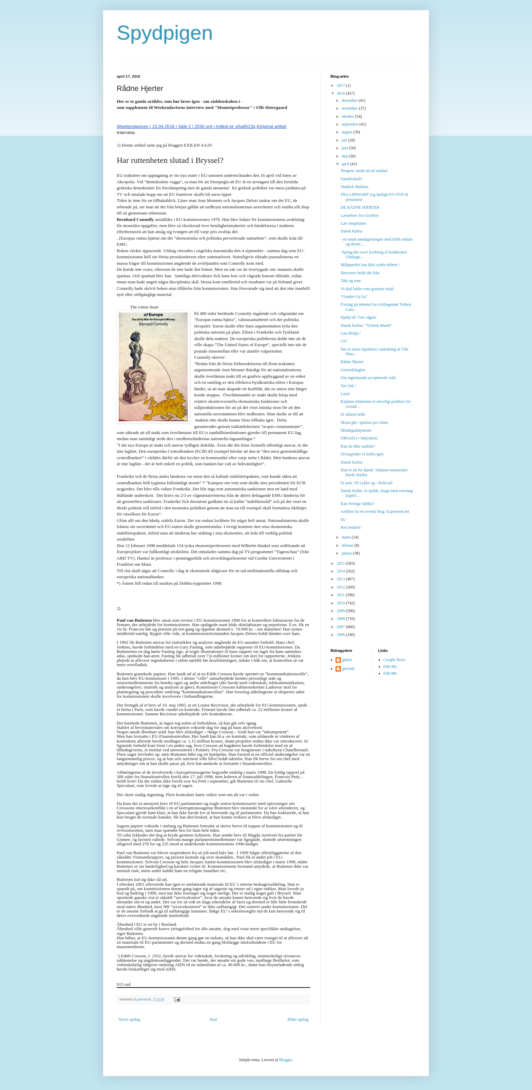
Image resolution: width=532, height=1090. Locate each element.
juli (345, 140)
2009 (341, 610)
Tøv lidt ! (348, 385)
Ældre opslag (297, 1019)
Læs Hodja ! (351, 333)
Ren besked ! (351, 527)
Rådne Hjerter (352, 361)
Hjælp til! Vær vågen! (358, 317)
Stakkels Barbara (354, 186)
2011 (341, 595)
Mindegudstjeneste (356, 430)
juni (345, 148)
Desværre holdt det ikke (360, 272)
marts (347, 537)
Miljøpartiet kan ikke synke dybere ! (370, 264)
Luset (345, 393)
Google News (394, 659)
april (346, 164)
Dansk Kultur (352, 231)
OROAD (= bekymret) (359, 438)
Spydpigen (165, 32)
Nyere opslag (129, 1019)
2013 (341, 579)
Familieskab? (351, 178)
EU (343, 519)
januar (347, 553)
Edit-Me (390, 666)
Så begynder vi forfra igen (362, 454)
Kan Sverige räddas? (357, 503)
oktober (348, 116)
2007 (341, 626)
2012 (341, 587)
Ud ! (344, 341)
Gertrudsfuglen (353, 370)
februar (348, 545)
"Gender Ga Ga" (354, 296)
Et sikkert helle (353, 414)
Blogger (285, 1059)
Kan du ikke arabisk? (358, 446)
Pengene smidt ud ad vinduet (364, 170)
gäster (347, 659)
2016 (341, 93)
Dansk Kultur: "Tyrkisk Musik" (366, 325)
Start (213, 1019)
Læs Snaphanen (353, 223)
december (350, 100)
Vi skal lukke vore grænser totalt (367, 288)
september (350, 124)
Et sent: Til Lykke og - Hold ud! (367, 483)
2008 (341, 618)
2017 (341, 85)
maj (345, 156)
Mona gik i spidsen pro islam (364, 422)
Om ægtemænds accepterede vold (368, 377)
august (347, 132)
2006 (341, 634)
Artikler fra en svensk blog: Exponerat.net (375, 511)
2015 (341, 563)
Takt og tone (351, 280)
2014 (341, 571)
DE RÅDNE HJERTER (360, 207)
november (350, 108)
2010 (341, 603)
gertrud (348, 668)
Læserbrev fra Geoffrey (360, 215)
